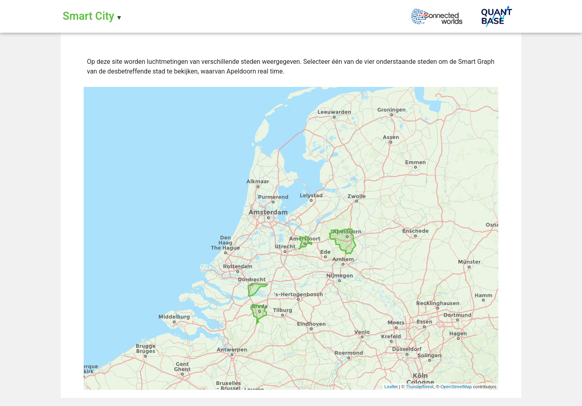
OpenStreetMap (456, 386)
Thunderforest (419, 386)
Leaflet (391, 386)
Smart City (88, 16)
